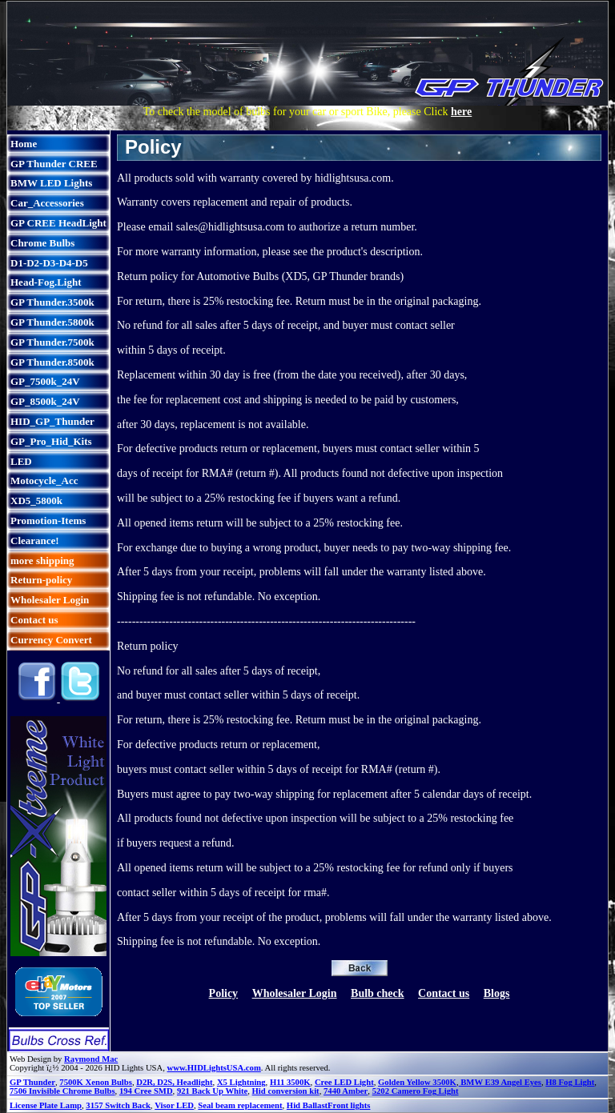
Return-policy (41, 580)
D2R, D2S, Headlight (174, 1082)
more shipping (42, 560)
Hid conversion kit (286, 1091)
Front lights (349, 1105)
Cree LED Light (344, 1082)
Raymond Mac (91, 1059)
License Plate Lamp (46, 1105)
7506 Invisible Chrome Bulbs (62, 1091)
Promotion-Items (48, 520)
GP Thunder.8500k (52, 362)
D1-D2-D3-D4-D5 (49, 263)
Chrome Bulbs (42, 243)
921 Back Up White (212, 1091)
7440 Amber (346, 1091)
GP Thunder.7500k (52, 342)
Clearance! (34, 540)
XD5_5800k (36, 500)
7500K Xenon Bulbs (95, 1082)
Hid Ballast (307, 1105)
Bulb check (377, 993)
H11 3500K (290, 1082)
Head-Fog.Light (45, 282)
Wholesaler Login (49, 600)
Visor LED (174, 1105)
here (461, 112)
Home (23, 144)
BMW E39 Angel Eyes (500, 1082)
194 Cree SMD (146, 1091)
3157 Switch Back (118, 1105)
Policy (224, 993)
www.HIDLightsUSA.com (214, 1067)
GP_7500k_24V (45, 381)
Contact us (34, 620)
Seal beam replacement (240, 1105)
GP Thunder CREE (54, 164)
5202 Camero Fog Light (415, 1091)
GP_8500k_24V (45, 401)
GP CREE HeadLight (58, 223)
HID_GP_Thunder (52, 421)
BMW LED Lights (51, 183)
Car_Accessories (47, 203)
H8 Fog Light (569, 1082)
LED (21, 461)
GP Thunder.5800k (52, 322)
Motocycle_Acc (44, 480)
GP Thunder (32, 1082)
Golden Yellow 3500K (417, 1082)
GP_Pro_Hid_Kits (51, 441)
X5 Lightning (241, 1082)
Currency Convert (51, 640)
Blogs (497, 993)
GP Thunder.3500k (52, 302)
